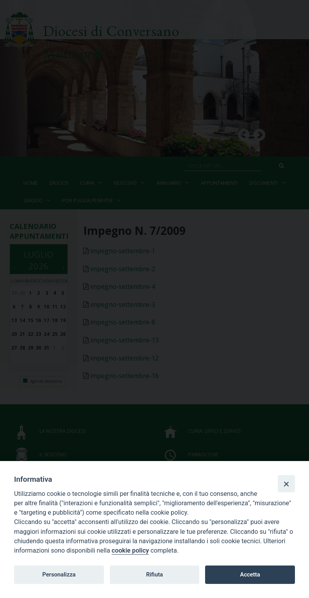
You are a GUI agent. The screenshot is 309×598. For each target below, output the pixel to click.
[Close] (286, 483)
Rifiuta (154, 574)
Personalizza (58, 574)
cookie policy (130, 550)
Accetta (250, 574)
